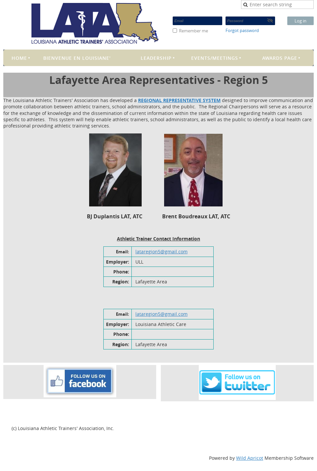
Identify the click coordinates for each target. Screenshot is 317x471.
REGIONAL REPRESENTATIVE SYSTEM (179, 100)
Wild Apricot (249, 458)
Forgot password (242, 30)
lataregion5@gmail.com (161, 251)
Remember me (193, 31)
